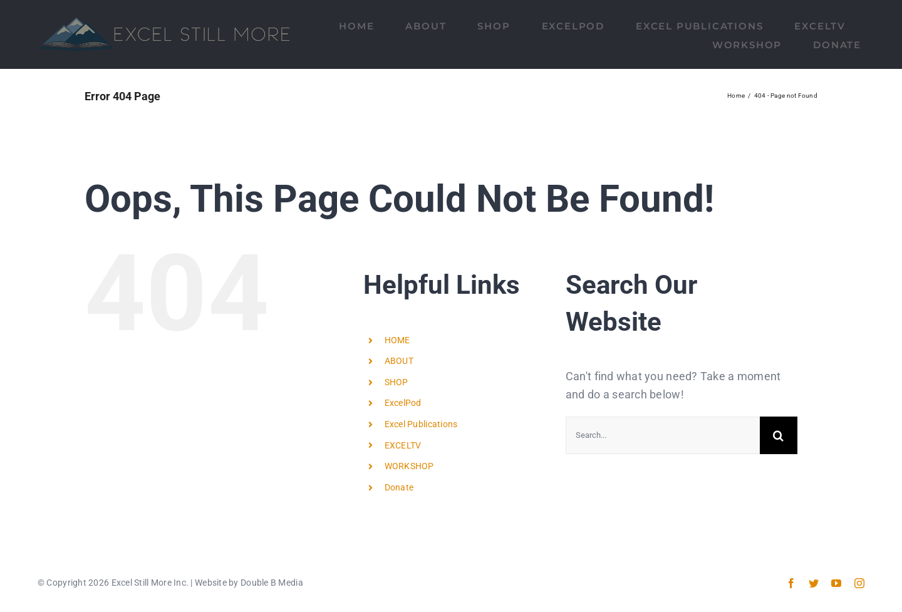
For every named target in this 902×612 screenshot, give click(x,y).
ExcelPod (403, 403)
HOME (397, 340)
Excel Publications (421, 424)
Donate (399, 487)
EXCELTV (403, 445)
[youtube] (836, 583)
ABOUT (399, 361)
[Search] (778, 435)
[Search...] (663, 435)
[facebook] (791, 583)
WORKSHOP (409, 466)
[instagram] (859, 583)
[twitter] (814, 583)
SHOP (396, 382)
